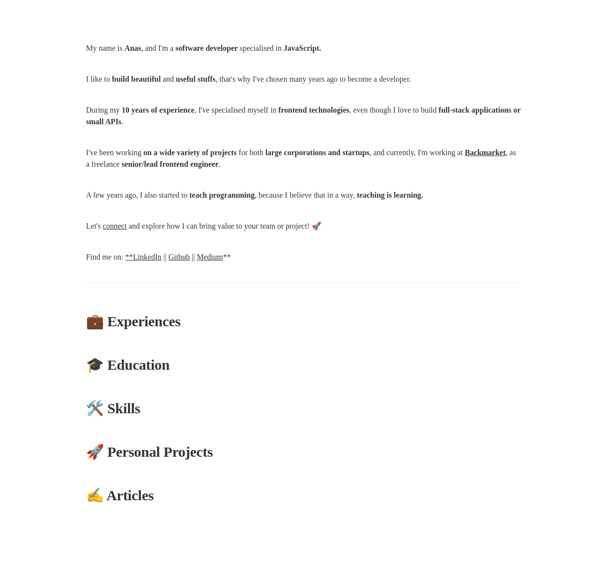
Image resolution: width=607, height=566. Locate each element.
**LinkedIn (143, 257)
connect (114, 226)
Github (178, 257)
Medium (210, 257)
